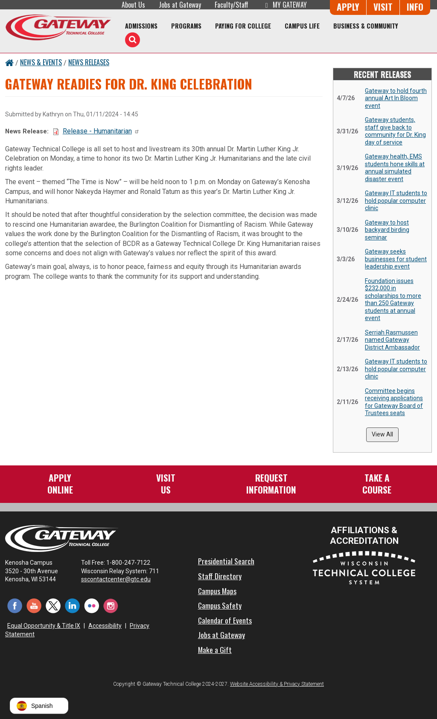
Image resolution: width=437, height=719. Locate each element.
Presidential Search (226, 560)
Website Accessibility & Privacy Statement (277, 684)
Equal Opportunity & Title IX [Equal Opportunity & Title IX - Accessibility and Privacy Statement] (43, 625)
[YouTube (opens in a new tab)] (34, 605)
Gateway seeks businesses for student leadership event (396, 259)
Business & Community (365, 25)
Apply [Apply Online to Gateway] (348, 6)
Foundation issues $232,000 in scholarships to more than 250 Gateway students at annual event (393, 299)
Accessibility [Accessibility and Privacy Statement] (105, 625)
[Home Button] (9, 62)
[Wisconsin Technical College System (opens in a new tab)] (364, 567)
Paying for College (243, 25)
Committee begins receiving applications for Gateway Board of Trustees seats (394, 402)
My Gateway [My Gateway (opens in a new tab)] (284, 4)
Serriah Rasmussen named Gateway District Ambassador (392, 340)
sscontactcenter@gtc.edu (119, 579)
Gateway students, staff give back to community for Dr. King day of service (395, 131)
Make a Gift (215, 649)
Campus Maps (217, 590)
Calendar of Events (225, 620)
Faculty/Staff (231, 4)
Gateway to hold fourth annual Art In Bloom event (396, 98)
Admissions (141, 25)
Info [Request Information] (415, 6)
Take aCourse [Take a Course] (376, 483)
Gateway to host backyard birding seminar (387, 230)
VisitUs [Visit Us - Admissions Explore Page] (165, 483)
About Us (133, 4)
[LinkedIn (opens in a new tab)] (72, 605)
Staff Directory (220, 575)
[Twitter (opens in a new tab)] (53, 605)
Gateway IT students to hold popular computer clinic (396, 200)
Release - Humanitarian (101, 131)
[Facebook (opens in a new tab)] (14, 605)
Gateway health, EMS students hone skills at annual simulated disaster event (395, 167)
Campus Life (302, 25)
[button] (39, 705)
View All (382, 434)
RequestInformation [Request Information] (271, 483)
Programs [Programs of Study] (186, 25)
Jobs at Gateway (180, 4)
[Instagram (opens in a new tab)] (110, 605)
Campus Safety (220, 605)
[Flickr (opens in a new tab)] (91, 605)
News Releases (88, 62)
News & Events (41, 62)
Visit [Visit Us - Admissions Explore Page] (383, 6)
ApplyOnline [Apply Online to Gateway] (60, 483)
